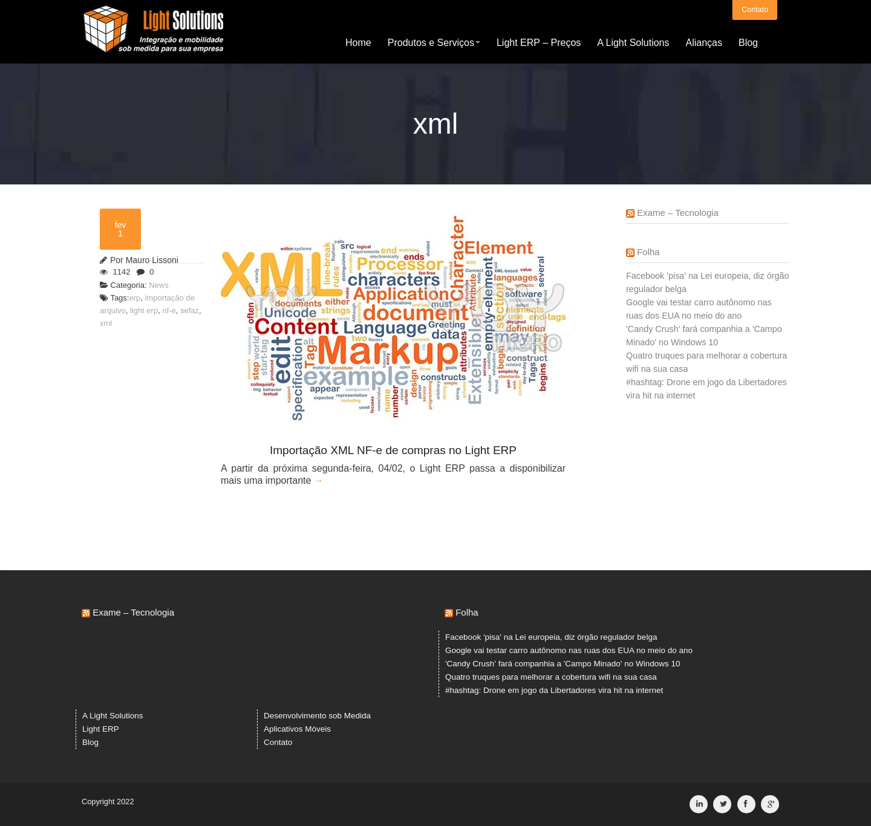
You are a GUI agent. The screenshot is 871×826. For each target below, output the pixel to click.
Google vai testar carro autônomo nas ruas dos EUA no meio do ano (569, 650)
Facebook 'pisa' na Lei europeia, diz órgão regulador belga (551, 637)
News (159, 285)
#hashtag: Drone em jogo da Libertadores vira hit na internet (554, 690)
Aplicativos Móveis (297, 728)
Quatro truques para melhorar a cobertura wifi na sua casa (551, 676)
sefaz (189, 310)
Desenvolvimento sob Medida (317, 715)
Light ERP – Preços (539, 42)
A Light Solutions (633, 42)
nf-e (168, 310)
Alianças (703, 42)
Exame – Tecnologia (678, 212)
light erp (144, 310)
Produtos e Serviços (434, 42)
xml (106, 323)
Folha (648, 252)
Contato (755, 9)
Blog (748, 42)
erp (134, 297)
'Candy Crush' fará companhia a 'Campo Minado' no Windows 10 (562, 663)
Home (358, 42)
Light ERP (100, 728)
